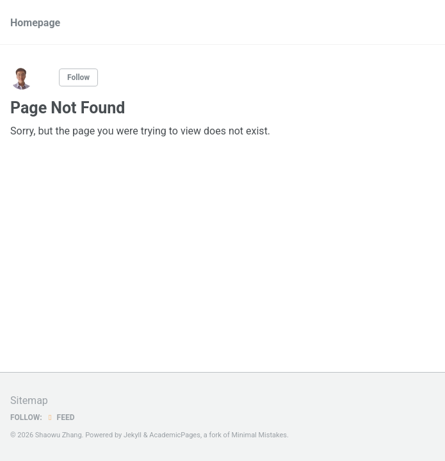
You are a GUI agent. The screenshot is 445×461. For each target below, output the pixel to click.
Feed (60, 417)
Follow (78, 77)
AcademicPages (174, 435)
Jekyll (133, 435)
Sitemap (29, 400)
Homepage (35, 23)
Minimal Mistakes (259, 435)
